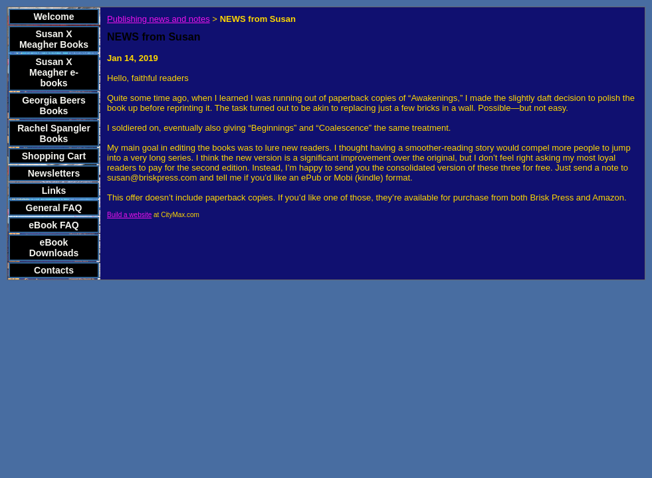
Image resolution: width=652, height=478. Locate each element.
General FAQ (54, 207)
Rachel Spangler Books (53, 133)
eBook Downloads (54, 247)
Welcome (53, 16)
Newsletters (54, 173)
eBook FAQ (53, 225)
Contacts (54, 270)
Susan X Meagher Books (53, 39)
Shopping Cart (54, 156)
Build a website (129, 214)
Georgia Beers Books (54, 105)
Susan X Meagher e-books (53, 72)
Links (54, 190)
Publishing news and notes (158, 19)
